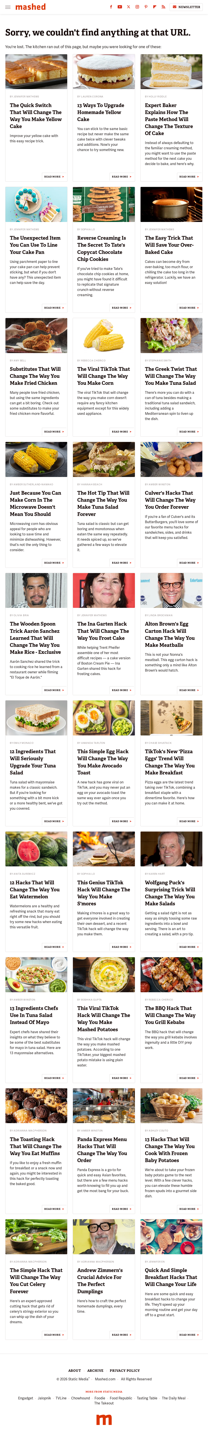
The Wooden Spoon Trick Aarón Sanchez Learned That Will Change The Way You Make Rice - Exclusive (35, 638)
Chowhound (80, 1398)
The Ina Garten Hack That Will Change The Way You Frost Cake (103, 631)
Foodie (100, 1398)
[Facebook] (111, 7)
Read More (52, 176)
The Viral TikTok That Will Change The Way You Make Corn (103, 376)
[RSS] (163, 7)
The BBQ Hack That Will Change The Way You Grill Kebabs (170, 1015)
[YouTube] (119, 7)
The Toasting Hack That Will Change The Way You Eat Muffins (36, 1146)
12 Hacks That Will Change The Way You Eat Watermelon (35, 889)
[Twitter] (128, 7)
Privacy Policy (125, 1371)
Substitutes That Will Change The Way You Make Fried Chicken (35, 376)
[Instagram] (137, 7)
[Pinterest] (146, 7)
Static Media (78, 1379)
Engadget (25, 1398)
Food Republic (121, 1398)
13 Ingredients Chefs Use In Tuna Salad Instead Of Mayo (34, 1015)
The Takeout (104, 1403)
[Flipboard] (154, 7)
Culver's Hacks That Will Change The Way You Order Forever (170, 500)
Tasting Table (147, 1398)
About (74, 1371)
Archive (95, 1371)
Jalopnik (44, 1398)
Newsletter (186, 7)
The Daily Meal (174, 1398)
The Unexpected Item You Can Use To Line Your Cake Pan (35, 245)
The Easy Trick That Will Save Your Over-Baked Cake (169, 245)
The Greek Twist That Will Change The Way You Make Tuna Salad (171, 376)
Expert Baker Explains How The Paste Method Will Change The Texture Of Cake (169, 119)
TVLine (61, 1398)
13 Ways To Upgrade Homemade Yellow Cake (100, 112)
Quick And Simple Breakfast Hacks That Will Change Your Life (171, 1277)
